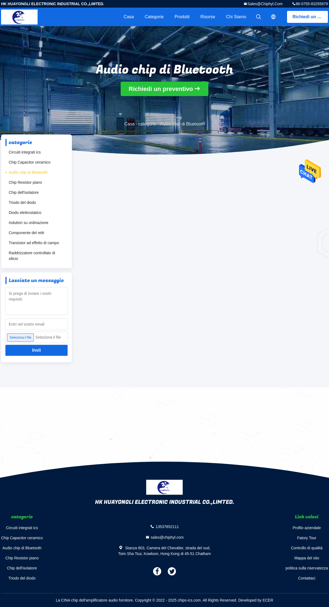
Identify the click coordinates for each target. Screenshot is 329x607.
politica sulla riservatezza (306, 568)
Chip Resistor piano (25, 182)
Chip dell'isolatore (24, 192)
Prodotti (182, 16)
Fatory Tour (306, 538)
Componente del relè (26, 233)
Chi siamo (236, 16)
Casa (129, 16)
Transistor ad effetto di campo (34, 243)
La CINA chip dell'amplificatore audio (87, 600)
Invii (36, 350)
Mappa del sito (306, 558)
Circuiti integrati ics (25, 152)
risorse (207, 16)
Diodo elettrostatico (25, 212)
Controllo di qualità (306, 548)
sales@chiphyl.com (264, 4)
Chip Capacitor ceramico (29, 162)
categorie (154, 16)
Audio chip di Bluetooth (28, 172)
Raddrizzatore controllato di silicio (32, 256)
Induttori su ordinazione (28, 222)
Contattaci (306, 578)
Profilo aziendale (307, 528)
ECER (268, 600)
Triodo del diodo (22, 202)
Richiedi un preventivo (310, 16)
